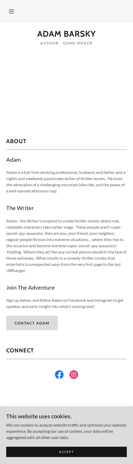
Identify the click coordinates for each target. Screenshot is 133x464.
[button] (11, 11)
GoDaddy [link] (76, 425)
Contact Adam (31, 323)
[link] (66, 34)
